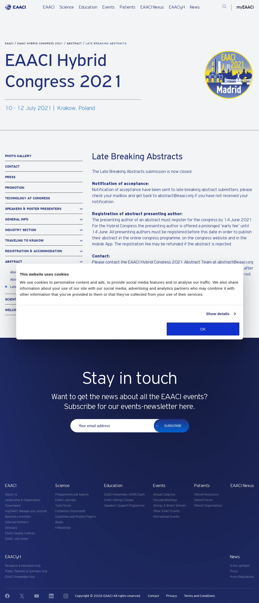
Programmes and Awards (72, 494)
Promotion (14, 187)
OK (203, 329)
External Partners (16, 522)
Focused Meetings (165, 500)
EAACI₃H (177, 7)
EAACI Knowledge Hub (20, 577)
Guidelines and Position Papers (75, 516)
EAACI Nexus (152, 7)
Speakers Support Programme (124, 505)
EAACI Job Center (17, 539)
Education (88, 7)
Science (67, 7)
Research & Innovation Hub (22, 566)
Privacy (171, 596)
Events (108, 7)
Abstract (75, 43)
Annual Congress (164, 494)
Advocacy (11, 528)
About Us (11, 494)
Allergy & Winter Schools (169, 505)
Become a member (18, 516)
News (195, 7)
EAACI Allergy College (118, 500)
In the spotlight (240, 566)
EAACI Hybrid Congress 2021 (40, 43)
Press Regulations (242, 577)
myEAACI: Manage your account (26, 511)
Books (59, 522)
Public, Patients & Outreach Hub (26, 571)
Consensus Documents (70, 511)
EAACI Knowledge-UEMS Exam (124, 494)
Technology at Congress (27, 198)
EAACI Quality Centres (20, 533)
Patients (127, 7)
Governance (13, 505)
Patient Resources (206, 494)
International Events (166, 516)
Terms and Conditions (199, 596)
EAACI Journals (65, 500)
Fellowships (63, 528)
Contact (12, 166)
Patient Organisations (208, 505)
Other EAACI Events (166, 511)
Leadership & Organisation (22, 500)
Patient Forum (203, 500)
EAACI (48, 7)
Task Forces (63, 505)
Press (10, 177)
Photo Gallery (18, 156)
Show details (217, 314)
